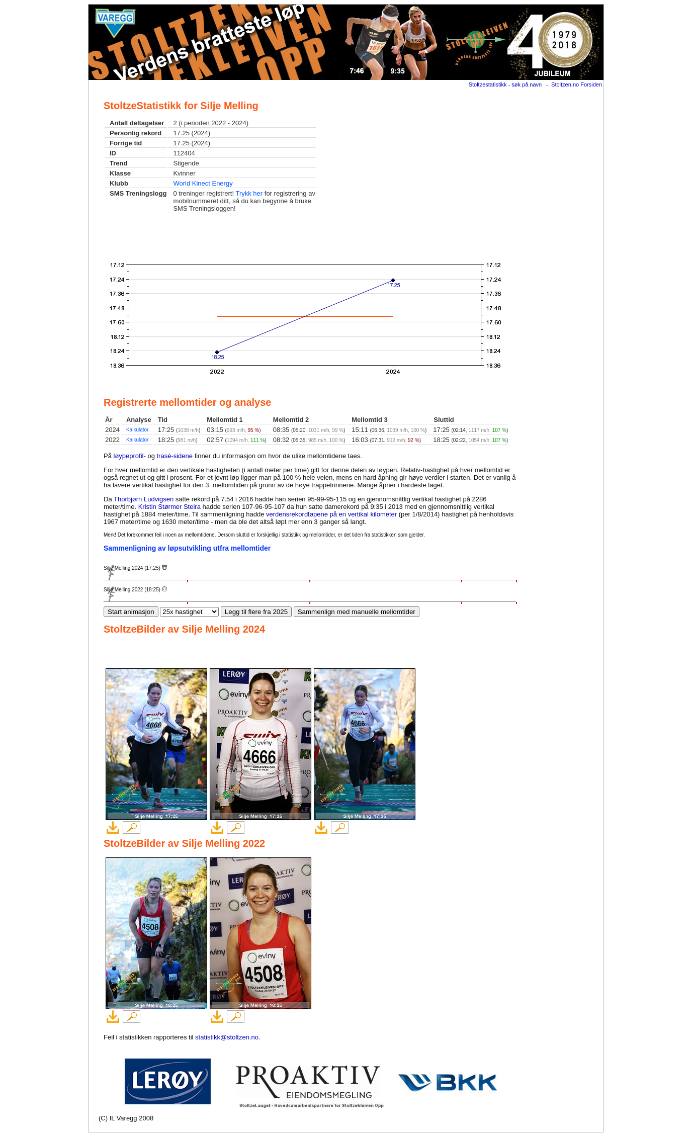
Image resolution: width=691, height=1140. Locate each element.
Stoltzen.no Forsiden (576, 84)
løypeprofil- (130, 456)
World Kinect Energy (202, 183)
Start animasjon (131, 612)
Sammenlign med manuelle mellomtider (356, 612)
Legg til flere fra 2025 (256, 612)
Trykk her (249, 193)
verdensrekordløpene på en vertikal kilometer (331, 514)
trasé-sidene (175, 456)
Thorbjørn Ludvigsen (144, 499)
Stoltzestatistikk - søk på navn (505, 84)
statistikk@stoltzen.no (226, 1037)
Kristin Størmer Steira (169, 506)
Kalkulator (137, 429)
